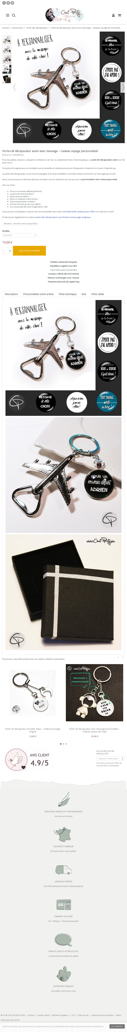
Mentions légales (60, 1015)
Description (11, 294)
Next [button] (123, 657)
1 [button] (60, 744)
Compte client (43, 1015)
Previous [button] (118, 657)
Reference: (6, 155)
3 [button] (66, 744)
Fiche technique (67, 294)
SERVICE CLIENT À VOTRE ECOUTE (63, 951)
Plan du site (83, 1015)
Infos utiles (97, 294)
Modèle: (6, 231)
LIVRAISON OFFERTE (63, 881)
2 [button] (63, 744)
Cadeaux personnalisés (102, 1015)
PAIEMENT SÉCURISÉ (63, 916)
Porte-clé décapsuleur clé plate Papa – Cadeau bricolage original (32, 730)
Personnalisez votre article (38, 294)
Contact (30, 1015)
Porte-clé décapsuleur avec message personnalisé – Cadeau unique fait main (94, 730)
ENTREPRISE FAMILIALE (63, 986)
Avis (84, 294)
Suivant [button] (123, 87)
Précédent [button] (14, 87)
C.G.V (72, 1015)
